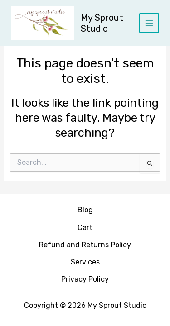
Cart (85, 227)
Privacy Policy (85, 279)
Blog (85, 210)
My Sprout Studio (102, 23)
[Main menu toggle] (149, 23)
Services (85, 262)
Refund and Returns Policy (85, 244)
